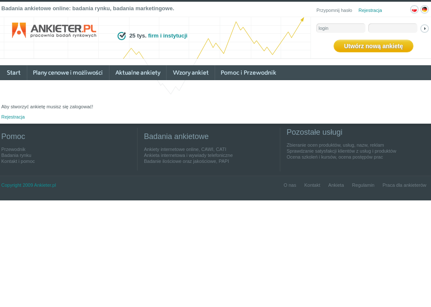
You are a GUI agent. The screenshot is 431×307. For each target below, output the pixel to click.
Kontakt (312, 185)
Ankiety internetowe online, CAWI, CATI (185, 149)
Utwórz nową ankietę (373, 46)
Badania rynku (16, 155)
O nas (290, 185)
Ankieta (336, 185)
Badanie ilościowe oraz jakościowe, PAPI (186, 161)
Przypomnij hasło (334, 10)
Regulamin (363, 185)
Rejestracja (370, 10)
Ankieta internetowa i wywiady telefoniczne (188, 155)
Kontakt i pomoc (18, 161)
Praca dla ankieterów (404, 185)
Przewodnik (13, 149)
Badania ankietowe (176, 136)
